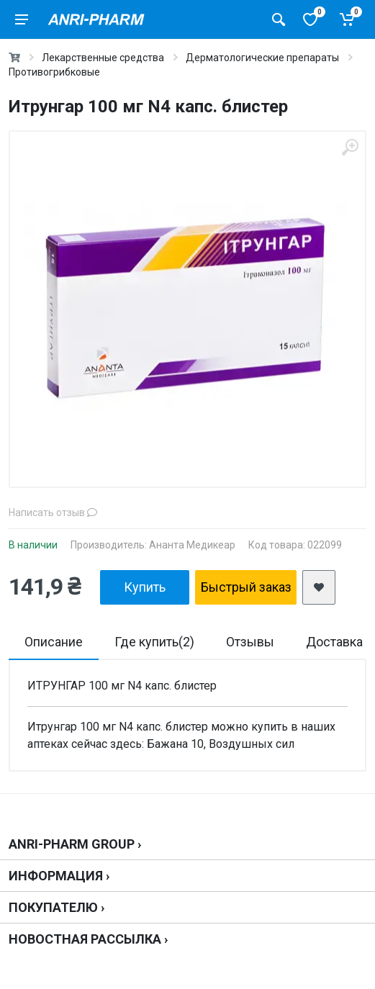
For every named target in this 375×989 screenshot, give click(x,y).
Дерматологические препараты (262, 57)
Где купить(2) (154, 641)
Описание (53, 641)
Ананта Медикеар (192, 545)
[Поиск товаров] (278, 19)
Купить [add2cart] (145, 587)
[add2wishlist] (318, 587)
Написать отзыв (53, 512)
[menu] (22, 19)
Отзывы (250, 641)
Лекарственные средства (103, 57)
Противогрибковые (54, 72)
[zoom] (349, 147)
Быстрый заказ (246, 587)
